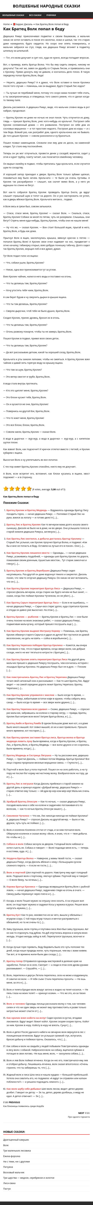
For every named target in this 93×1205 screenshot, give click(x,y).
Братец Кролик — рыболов (23, 616)
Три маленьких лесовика (17, 1150)
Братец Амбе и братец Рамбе (24, 723)
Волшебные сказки (13, 15)
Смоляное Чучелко (18, 815)
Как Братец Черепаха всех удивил (27, 709)
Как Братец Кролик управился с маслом (31, 695)
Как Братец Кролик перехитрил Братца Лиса (33, 588)
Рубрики (51, 15)
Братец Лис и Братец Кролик (24, 524)
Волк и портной (16, 872)
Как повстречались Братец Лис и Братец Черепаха (37, 677)
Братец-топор (15, 961)
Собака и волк (15, 844)
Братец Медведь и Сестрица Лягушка (29, 755)
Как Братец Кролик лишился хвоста (28, 552)
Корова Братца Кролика (21, 886)
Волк (6, 1145)
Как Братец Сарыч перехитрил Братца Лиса (33, 602)
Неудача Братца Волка (20, 858)
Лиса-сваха (9, 1183)
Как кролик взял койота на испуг (27, 1017)
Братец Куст (14, 914)
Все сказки (35, 15)
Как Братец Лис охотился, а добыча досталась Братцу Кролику (44, 538)
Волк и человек (16, 1003)
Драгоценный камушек (16, 1139)
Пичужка (8, 1166)
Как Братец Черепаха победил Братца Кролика (35, 645)
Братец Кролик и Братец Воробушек (28, 570)
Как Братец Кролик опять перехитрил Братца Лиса (37, 659)
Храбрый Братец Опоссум (22, 801)
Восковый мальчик (13, 1172)
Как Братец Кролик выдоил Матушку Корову (34, 630)
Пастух (7, 1188)
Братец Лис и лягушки (20, 783)
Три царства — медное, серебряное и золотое (28, 1177)
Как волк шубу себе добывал (24, 1088)
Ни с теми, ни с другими (16, 1161)
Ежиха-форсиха (11, 1156)
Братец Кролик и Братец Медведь (27, 510)
